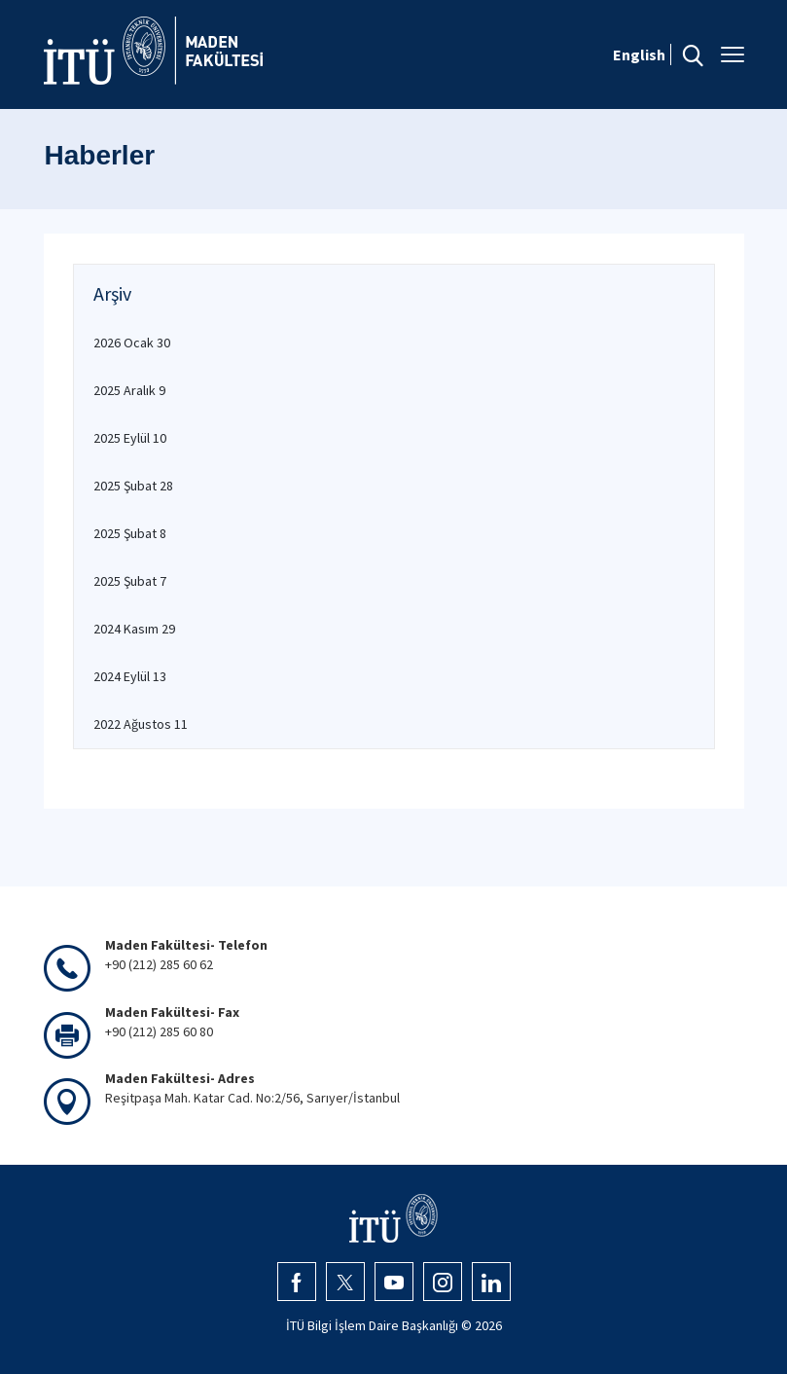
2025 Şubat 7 (129, 581)
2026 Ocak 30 (131, 342)
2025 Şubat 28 (133, 485)
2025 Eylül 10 (129, 438)
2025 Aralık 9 (129, 390)
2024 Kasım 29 (134, 628)
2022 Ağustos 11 (140, 724)
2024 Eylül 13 (129, 676)
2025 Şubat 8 (129, 533)
